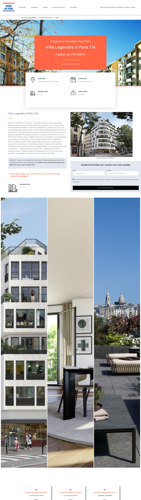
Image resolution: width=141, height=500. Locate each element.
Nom (74, 170)
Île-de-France (44, 17)
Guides (46, 7)
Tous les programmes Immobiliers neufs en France (118, 7)
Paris (51, 17)
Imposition (35, 7)
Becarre (40, 94)
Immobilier (22, 7)
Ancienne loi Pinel (59, 7)
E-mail (109, 170)
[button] (3, 333)
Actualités (73, 7)
